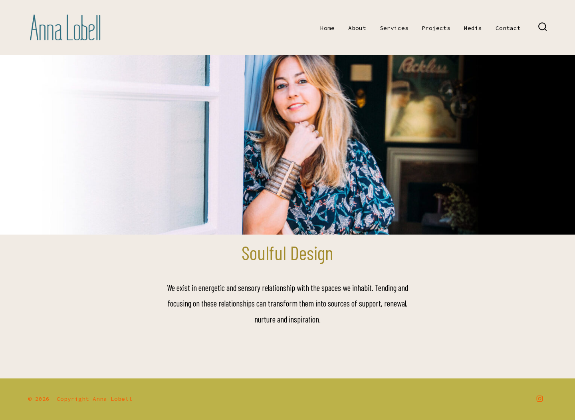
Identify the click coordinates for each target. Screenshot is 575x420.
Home (327, 28)
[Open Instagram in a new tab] (539, 398)
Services (394, 28)
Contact (508, 28)
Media (473, 28)
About (357, 28)
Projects (436, 28)
